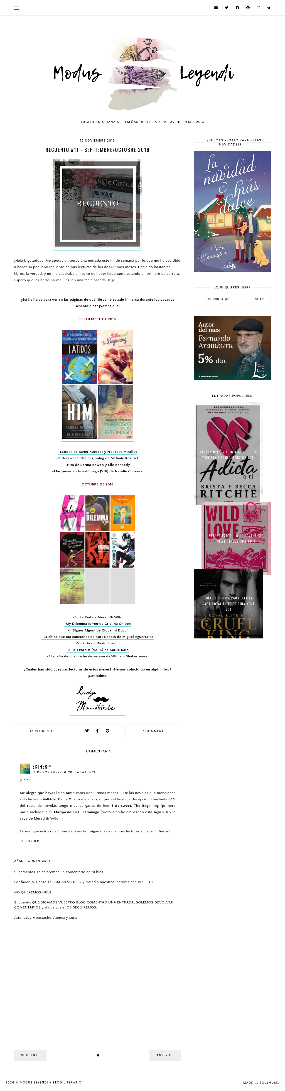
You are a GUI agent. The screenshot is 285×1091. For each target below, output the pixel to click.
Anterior (165, 1055)
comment (153, 731)
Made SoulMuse (260, 1083)
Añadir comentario (32, 861)
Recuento (44, 731)
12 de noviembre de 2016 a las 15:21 (64, 772)
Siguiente (30, 1055)
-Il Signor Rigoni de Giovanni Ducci (98, 630)
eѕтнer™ (42, 766)
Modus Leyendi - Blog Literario (51, 1082)
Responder (29, 841)
